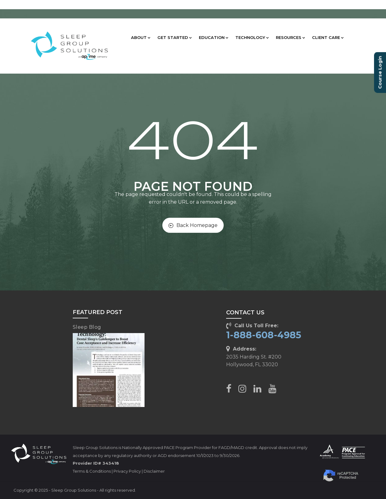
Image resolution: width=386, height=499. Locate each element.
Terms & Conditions (92, 471)
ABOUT (140, 37)
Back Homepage (193, 225)
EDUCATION (213, 37)
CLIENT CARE (327, 37)
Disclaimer (154, 471)
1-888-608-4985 (263, 335)
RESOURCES (290, 37)
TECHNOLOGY (251, 37)
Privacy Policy (127, 471)
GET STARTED (174, 37)
